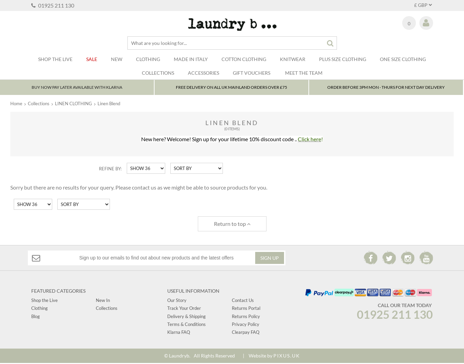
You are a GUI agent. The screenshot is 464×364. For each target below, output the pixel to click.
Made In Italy (191, 59)
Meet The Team (303, 73)
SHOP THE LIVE (55, 59)
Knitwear (292, 59)
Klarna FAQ (178, 333)
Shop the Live (44, 301)
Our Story (176, 301)
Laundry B (232, 24)
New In (103, 301)
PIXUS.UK (286, 356)
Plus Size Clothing (342, 59)
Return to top (232, 224)
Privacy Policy (245, 325)
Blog (35, 317)
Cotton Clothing (244, 59)
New (116, 59)
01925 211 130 (52, 5)
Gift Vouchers (251, 73)
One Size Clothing (403, 59)
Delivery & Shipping (186, 317)
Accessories (203, 73)
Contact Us (243, 301)
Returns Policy (246, 317)
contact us (144, 188)
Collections (158, 73)
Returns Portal (246, 309)
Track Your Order (184, 309)
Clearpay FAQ (245, 333)
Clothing (148, 59)
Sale (91, 59)
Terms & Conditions (186, 325)
